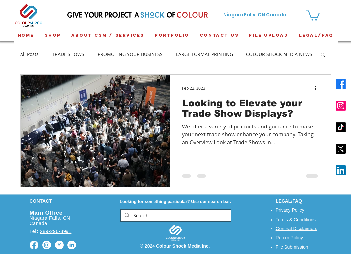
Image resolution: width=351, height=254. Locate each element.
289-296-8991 (56, 231)
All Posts (29, 54)
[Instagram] (341, 106)
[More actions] (318, 88)
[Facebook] (341, 84)
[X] (341, 149)
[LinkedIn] (341, 170)
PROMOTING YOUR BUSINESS (130, 54)
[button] (323, 55)
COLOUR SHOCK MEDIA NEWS (279, 54)
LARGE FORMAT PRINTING (204, 54)
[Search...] (175, 216)
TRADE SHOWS (68, 54)
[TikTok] (341, 127)
